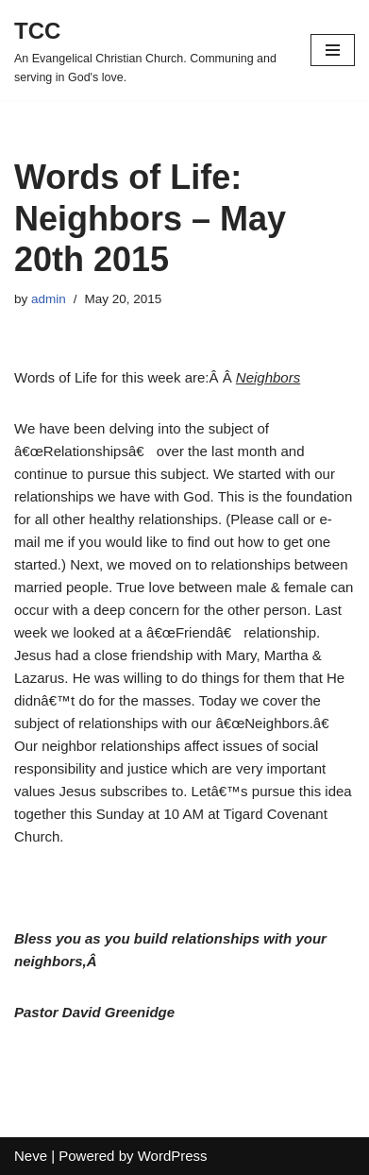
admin (48, 299)
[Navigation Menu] (332, 50)
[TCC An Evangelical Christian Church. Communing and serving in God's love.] (148, 50)
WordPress (173, 1156)
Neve (30, 1156)
